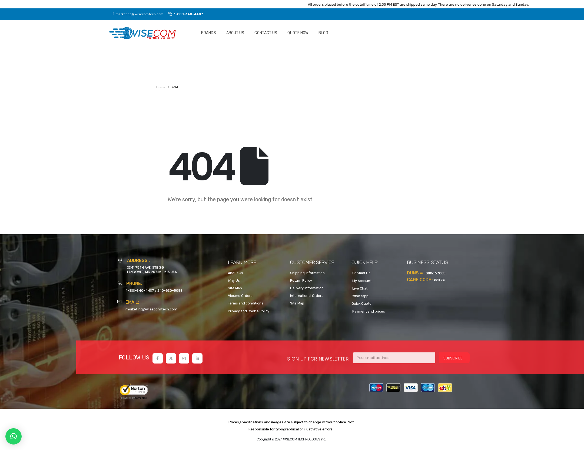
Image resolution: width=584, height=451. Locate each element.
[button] (13, 436)
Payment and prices (368, 311)
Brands (208, 33)
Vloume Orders (240, 296)
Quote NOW (297, 33)
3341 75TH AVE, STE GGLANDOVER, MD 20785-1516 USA (152, 269)
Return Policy (301, 280)
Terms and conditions (245, 303)
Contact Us (265, 33)
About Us (235, 33)
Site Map (235, 288)
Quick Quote (361, 303)
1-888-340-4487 (140, 290)
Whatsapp (360, 296)
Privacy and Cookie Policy (248, 311)
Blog (323, 33)
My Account (361, 281)
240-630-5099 (169, 290)
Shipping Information (307, 273)
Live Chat (359, 288)
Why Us (234, 280)
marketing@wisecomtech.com (151, 309)
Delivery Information (307, 288)
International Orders (306, 296)
